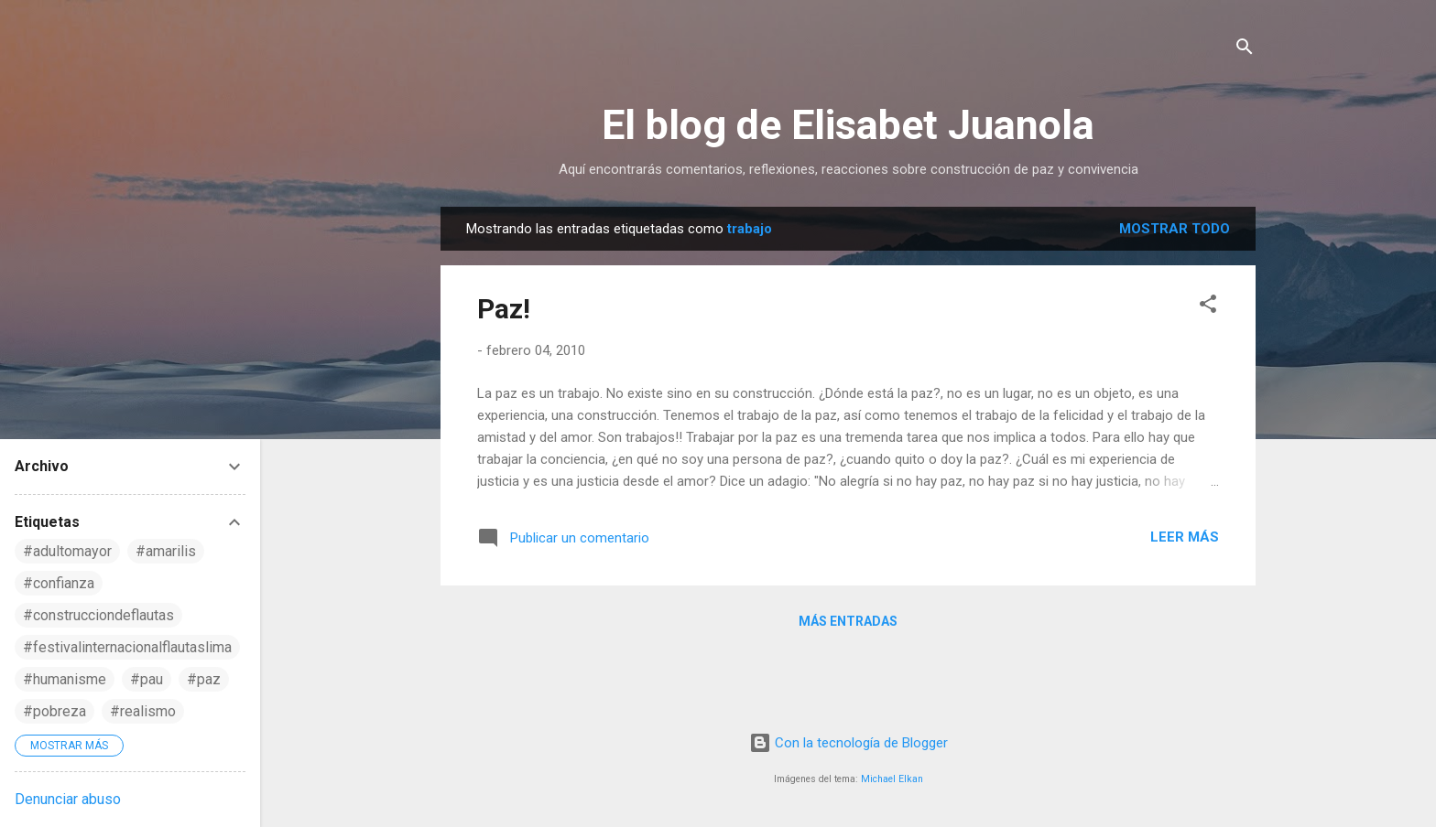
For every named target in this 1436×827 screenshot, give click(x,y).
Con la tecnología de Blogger (848, 743)
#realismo (143, 711)
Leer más (1184, 537)
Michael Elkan (892, 779)
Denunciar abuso (68, 799)
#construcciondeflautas (98, 615)
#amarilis (166, 551)
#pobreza (54, 711)
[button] (1208, 307)
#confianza (58, 583)
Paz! (503, 309)
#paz (204, 679)
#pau (146, 679)
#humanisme (64, 679)
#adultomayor (67, 551)
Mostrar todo (1174, 228)
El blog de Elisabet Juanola (848, 125)
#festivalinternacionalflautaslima (127, 647)
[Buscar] (1245, 50)
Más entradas (848, 621)
